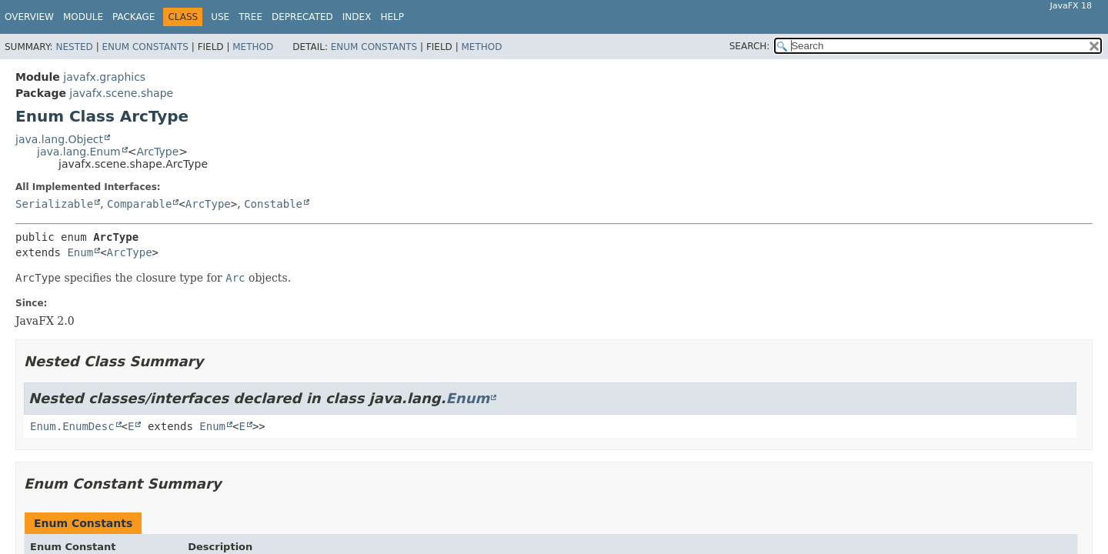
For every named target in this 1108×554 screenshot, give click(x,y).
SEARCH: (749, 46)
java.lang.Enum (79, 151)
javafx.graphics (104, 77)
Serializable (54, 204)
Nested (73, 47)
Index (357, 17)
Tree (250, 17)
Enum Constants (145, 47)
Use (220, 17)
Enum (80, 252)
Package (133, 17)
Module (83, 17)
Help (392, 17)
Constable (273, 204)
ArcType (157, 151)
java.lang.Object (59, 139)
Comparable (139, 204)
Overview (29, 17)
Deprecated (302, 17)
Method (252, 47)
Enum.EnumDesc (72, 426)
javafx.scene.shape (121, 93)
